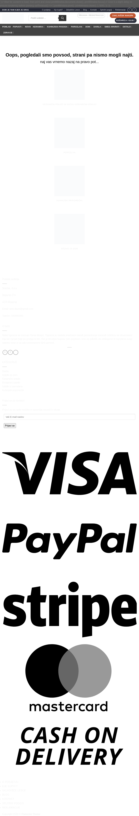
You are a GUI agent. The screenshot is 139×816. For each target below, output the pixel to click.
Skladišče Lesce (73, 10)
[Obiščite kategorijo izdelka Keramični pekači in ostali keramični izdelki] (69, 91)
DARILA (97, 26)
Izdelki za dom (9, 375)
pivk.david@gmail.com (21, 309)
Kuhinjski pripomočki (13, 390)
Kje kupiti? (58, 10)
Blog (85, 10)
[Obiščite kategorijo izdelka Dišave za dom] (69, 235)
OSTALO (127, 26)
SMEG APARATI (112, 26)
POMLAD (6, 27)
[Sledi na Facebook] (129, 10)
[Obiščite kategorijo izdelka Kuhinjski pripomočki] (69, 187)
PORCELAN (77, 26)
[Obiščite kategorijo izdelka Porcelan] (69, 139)
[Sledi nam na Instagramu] (134, 10)
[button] (91, 15)
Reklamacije (120, 10)
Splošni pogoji (106, 10)
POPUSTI (18, 26)
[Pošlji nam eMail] (15, 352)
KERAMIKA (39, 26)
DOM (88, 26)
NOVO (28, 27)
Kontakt (93, 10)
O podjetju (46, 10)
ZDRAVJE (8, 32)
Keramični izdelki (11, 379)
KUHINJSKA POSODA (58, 26)
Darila (5, 371)
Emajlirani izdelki (11, 382)
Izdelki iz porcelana (12, 386)
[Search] (62, 18)
